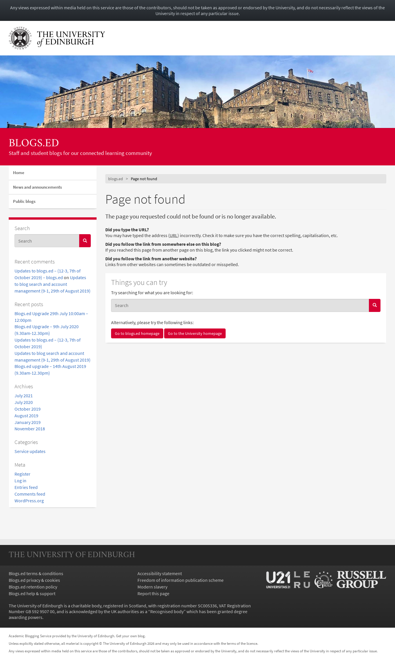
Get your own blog (130, 635)
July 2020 (24, 402)
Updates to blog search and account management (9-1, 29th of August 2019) (52, 284)
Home (18, 172)
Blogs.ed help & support (32, 593)
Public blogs (24, 201)
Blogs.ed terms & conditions (36, 573)
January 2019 (28, 422)
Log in (20, 480)
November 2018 (30, 428)
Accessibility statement (159, 573)
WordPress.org (29, 500)
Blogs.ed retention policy (33, 587)
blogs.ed (34, 143)
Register (22, 474)
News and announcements (37, 187)
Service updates (30, 451)
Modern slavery (152, 587)
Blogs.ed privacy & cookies (34, 580)
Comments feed (30, 494)
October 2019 (28, 409)
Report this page (153, 593)
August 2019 (26, 415)
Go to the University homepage (195, 333)
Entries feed (26, 487)
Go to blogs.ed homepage (137, 333)
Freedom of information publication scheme (180, 580)
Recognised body (167, 611)
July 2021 (24, 395)
